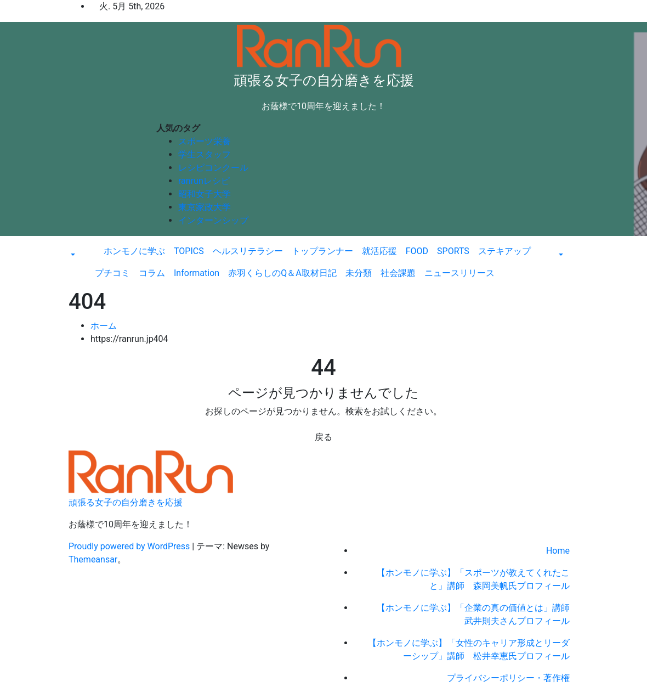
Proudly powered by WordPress (130, 546)
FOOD (417, 251)
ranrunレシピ (204, 181)
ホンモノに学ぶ (134, 251)
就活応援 (379, 251)
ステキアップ (504, 251)
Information (196, 273)
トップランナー (322, 251)
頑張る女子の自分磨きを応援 (324, 80)
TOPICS (189, 251)
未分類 (358, 273)
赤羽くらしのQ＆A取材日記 (282, 273)
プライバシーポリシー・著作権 (508, 678)
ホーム (103, 325)
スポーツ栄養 (204, 141)
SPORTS (453, 251)
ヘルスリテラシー (248, 251)
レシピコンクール (213, 167)
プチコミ (112, 273)
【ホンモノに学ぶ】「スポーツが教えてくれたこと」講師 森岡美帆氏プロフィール (473, 579)
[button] (72, 255)
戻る (323, 437)
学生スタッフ (204, 154)
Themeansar (93, 559)
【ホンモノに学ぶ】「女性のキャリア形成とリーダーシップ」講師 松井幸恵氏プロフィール (469, 649)
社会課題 (398, 273)
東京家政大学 (204, 207)
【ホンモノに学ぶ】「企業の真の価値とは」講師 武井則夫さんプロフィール (477, 614)
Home (558, 550)
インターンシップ (213, 220)
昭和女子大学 (204, 194)
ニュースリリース (459, 273)
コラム (152, 273)
